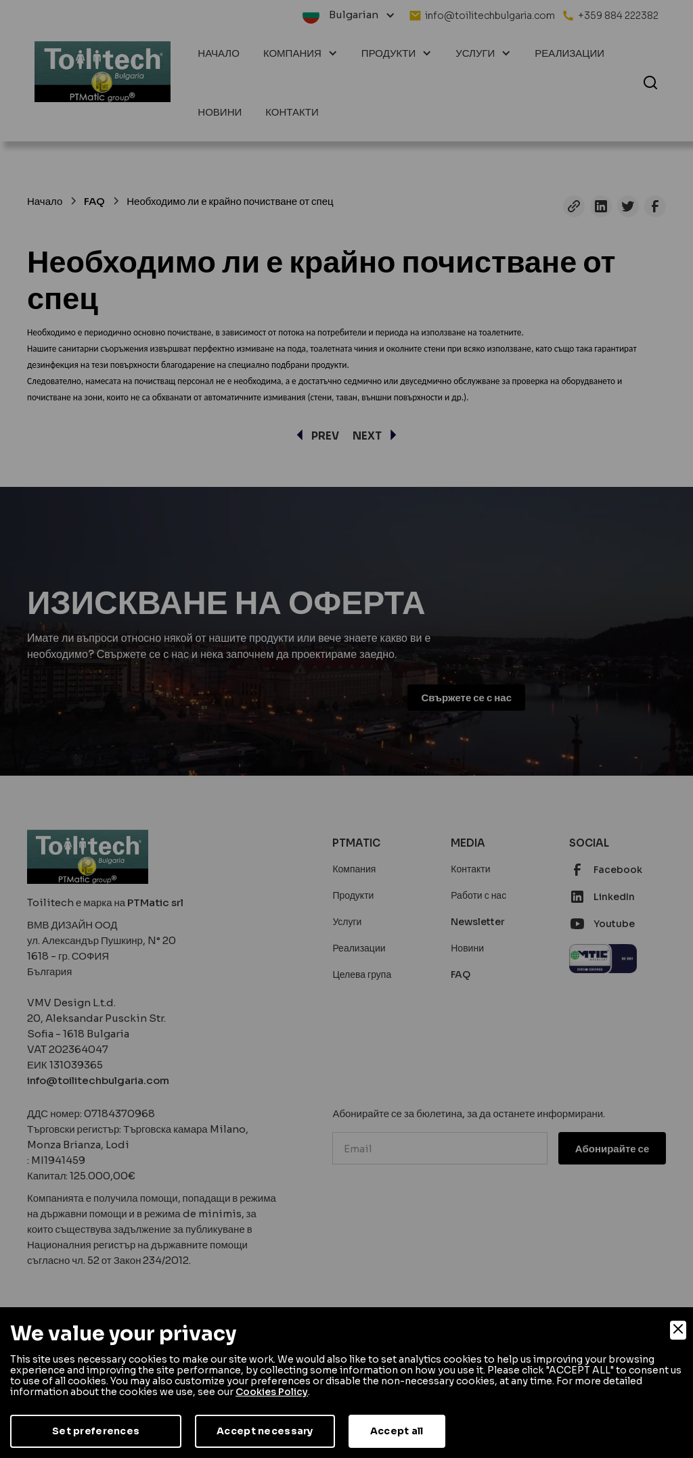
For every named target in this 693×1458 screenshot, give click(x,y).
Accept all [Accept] (397, 1431)
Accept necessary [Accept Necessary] (265, 1431)
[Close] (678, 1330)
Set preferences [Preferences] (95, 1431)
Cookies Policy (272, 1392)
